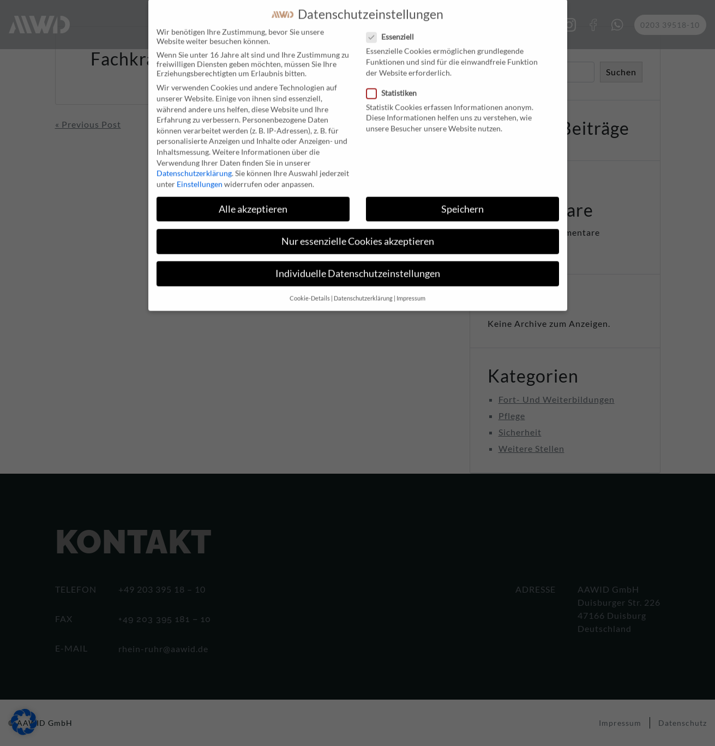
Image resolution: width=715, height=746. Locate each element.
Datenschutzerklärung (194, 163)
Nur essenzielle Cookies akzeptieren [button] (357, 231)
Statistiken (395, 82)
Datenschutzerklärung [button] (363, 288)
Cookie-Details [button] (310, 288)
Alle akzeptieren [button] (253, 199)
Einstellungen (200, 173)
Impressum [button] (410, 288)
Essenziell (393, 27)
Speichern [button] (462, 199)
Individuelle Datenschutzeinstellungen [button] (357, 264)
